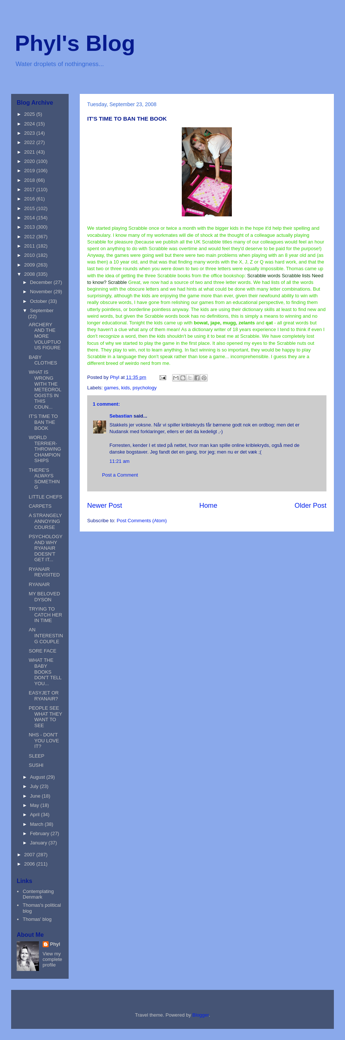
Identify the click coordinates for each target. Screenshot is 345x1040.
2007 (30, 854)
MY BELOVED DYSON (44, 596)
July (35, 786)
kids (125, 387)
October (39, 301)
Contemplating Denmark (38, 894)
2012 (30, 236)
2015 (30, 208)
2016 (30, 199)
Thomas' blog (37, 919)
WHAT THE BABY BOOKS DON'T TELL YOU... (45, 671)
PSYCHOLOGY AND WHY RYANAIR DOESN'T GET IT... (45, 548)
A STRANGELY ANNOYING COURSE (45, 521)
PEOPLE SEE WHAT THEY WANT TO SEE (45, 716)
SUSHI (36, 765)
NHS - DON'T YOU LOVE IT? (44, 740)
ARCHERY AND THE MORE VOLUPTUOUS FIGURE (45, 336)
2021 (30, 152)
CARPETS (40, 506)
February (40, 833)
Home (208, 505)
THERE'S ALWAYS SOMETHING (44, 478)
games (111, 387)
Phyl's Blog (75, 43)
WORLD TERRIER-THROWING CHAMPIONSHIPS (45, 449)
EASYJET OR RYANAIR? (44, 695)
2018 (30, 180)
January (39, 843)
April (35, 814)
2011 (30, 246)
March (37, 824)
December (42, 282)
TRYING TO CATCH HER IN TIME (45, 614)
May (35, 805)
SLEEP (36, 756)
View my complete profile (52, 959)
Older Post (310, 505)
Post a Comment (120, 475)
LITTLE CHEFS (45, 497)
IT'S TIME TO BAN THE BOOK (43, 422)
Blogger (201, 1015)
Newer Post (104, 505)
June (36, 796)
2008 (30, 274)
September (42, 310)
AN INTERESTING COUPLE (46, 635)
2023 (30, 133)
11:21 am (119, 461)
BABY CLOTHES (43, 360)
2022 (30, 142)
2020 (30, 161)
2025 (30, 114)
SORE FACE (42, 651)
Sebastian (120, 416)
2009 (30, 265)
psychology (144, 387)
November (42, 291)
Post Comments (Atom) (142, 520)
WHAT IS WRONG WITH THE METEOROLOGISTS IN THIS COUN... (45, 389)
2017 (30, 189)
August (38, 777)
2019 (30, 170)
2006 (30, 864)
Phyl (55, 944)
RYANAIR (39, 584)
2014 (30, 217)
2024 (30, 124)
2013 (30, 227)
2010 (30, 255)
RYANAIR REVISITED (44, 572)
